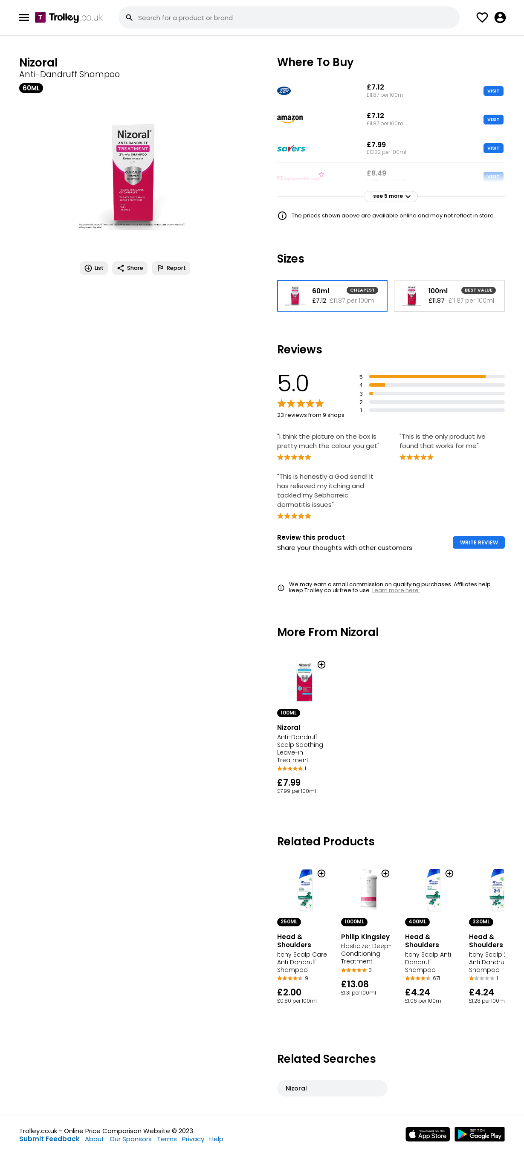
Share (129, 268)
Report (171, 268)
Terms (167, 1138)
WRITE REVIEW (479, 542)
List (94, 268)
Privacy (193, 1138)
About (94, 1138)
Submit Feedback (49, 1138)
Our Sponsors (131, 1138)
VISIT (493, 90)
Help (216, 1138)
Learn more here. (396, 590)
